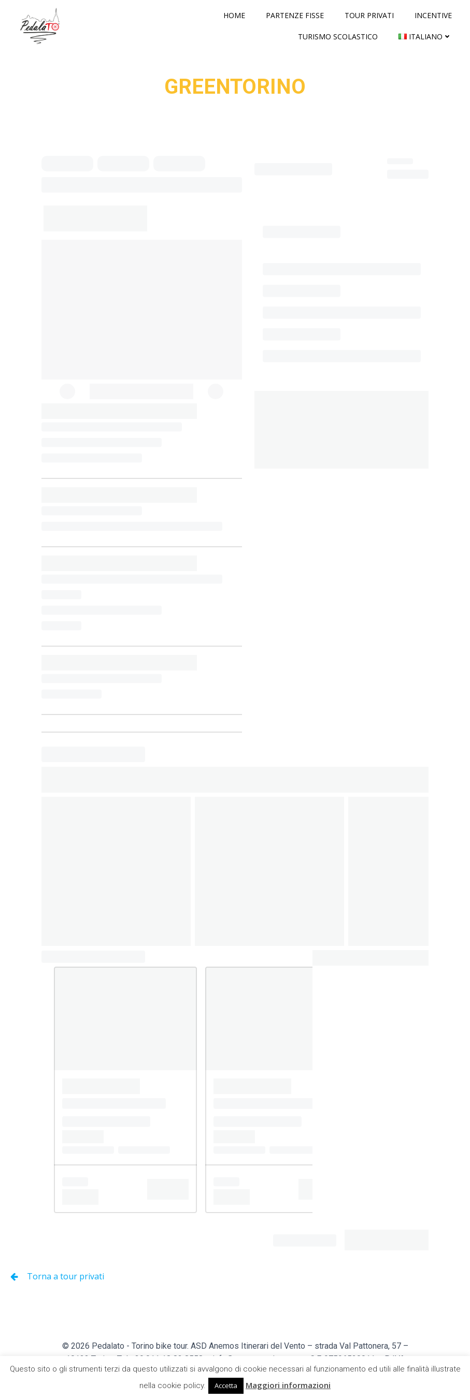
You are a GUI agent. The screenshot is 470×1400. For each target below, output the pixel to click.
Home (234, 15)
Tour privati (369, 15)
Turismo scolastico (338, 36)
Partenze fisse (295, 15)
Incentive (433, 15)
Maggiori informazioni (288, 1385)
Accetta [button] (226, 1385)
